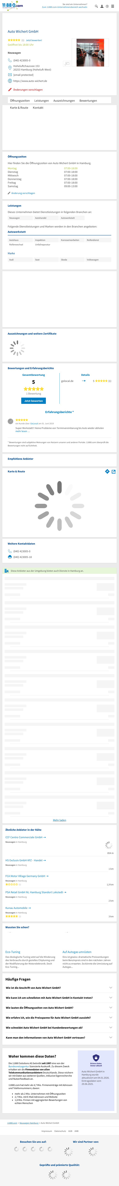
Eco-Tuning (12, 952)
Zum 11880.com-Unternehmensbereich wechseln (64, 7)
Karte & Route (19, 107)
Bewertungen (88, 100)
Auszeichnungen (64, 100)
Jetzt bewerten (33, 401)
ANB (76, 1131)
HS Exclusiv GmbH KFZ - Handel (23, 860)
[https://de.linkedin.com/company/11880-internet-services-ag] (50, 1149)
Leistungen (41, 100)
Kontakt (38, 107)
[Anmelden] (103, 6)
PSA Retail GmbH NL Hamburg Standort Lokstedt (34, 892)
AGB (70, 1131)
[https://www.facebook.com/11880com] (16, 1149)
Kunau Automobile (16, 908)
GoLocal (34, 423)
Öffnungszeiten (20, 100)
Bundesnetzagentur (19, 1066)
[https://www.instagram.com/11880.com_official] (33, 1149)
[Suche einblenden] (97, 6)
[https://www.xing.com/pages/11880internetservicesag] (42, 1149)
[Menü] (114, 6)
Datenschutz (60, 1131)
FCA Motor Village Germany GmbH (25, 876)
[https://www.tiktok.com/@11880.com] (25, 1149)
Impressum (47, 1131)
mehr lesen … (22, 431)
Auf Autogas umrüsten (77, 952)
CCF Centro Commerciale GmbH (23, 837)
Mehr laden (59, 820)
